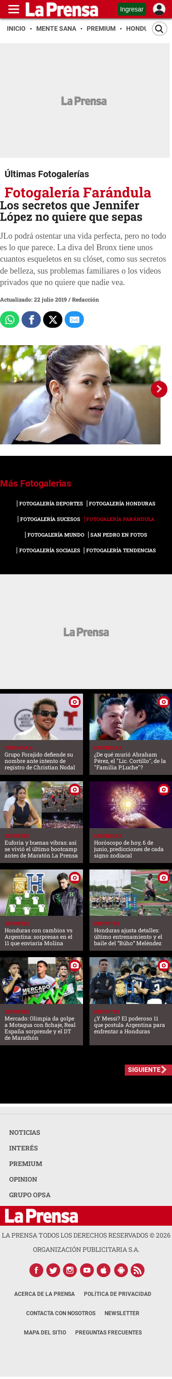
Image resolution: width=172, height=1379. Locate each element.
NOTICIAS (24, 1132)
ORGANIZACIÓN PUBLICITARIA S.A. (86, 1249)
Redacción (85, 299)
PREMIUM (25, 1163)
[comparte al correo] (74, 319)
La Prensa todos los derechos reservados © (86, 1235)
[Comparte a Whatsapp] (9, 319)
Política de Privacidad (117, 1294)
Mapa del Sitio (45, 1332)
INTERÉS (23, 1148)
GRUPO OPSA (29, 1194)
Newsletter (122, 1313)
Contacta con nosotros (60, 1313)
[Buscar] (159, 29)
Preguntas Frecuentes (108, 1332)
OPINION (23, 1179)
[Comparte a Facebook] (31, 319)
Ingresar (132, 9)
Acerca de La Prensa (44, 1294)
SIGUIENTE (144, 1069)
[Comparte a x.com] (52, 319)
